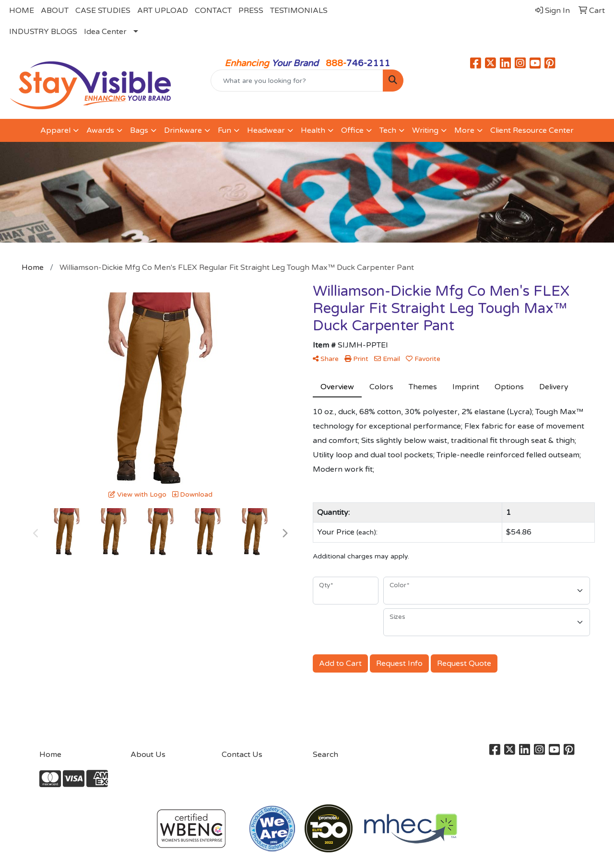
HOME (21, 10)
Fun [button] (224, 130)
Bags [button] (139, 130)
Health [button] (313, 130)
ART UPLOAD (162, 10)
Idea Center (105, 31)
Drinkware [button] (183, 130)
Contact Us (242, 754)
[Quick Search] (297, 81)
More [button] (464, 130)
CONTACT (213, 10)
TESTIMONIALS (299, 10)
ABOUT (55, 10)
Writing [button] (425, 130)
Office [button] (352, 130)
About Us (147, 754)
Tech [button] (387, 130)
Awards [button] (100, 130)
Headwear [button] (266, 130)
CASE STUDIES (102, 10)
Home (50, 754)
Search (325, 754)
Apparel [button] (55, 130)
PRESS (250, 10)
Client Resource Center (532, 130)
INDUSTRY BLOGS (43, 31)
